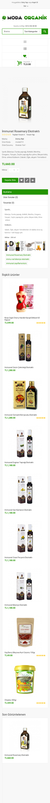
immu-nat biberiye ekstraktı (17, 259)
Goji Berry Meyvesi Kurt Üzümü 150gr (20, 652)
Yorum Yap (31, 135)
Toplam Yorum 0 (18, 135)
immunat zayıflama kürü (16, 263)
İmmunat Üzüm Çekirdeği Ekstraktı (19, 367)
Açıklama (7, 192)
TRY (25, 6)
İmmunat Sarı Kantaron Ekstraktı (18, 510)
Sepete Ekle (10, 180)
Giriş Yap (24, 2)
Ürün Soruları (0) (10, 197)
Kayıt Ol (35, 2)
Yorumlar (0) (8, 203)
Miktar (4, 170)
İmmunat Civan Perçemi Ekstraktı (18, 557)
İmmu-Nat (19, 139)
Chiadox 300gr (10, 700)
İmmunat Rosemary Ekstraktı (18, 255)
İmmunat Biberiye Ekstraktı (16, 605)
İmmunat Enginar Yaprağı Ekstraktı (19, 462)
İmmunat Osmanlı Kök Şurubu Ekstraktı (21, 415)
